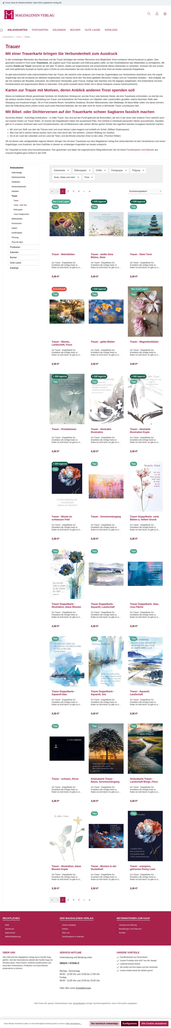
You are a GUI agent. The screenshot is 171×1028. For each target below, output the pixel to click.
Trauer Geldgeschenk (21, 214)
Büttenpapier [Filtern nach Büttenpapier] (82, 170)
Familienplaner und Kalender (140, 150)
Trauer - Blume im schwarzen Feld (62, 518)
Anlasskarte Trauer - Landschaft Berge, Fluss (144, 780)
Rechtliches (11, 918)
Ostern (14, 228)
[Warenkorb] (165, 13)
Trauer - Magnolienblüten (144, 341)
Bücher (13, 257)
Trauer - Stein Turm (141, 254)
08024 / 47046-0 (69, 963)
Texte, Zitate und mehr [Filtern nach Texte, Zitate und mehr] (66, 177)
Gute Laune (15, 263)
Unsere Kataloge (69, 925)
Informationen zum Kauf (133, 918)
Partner (65, 929)
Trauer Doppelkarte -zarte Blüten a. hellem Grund (144, 518)
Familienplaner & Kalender (73, 937)
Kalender (14, 252)
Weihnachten (17, 219)
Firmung (15, 237)
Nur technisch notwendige (104, 1023)
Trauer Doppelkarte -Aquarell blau (63, 693)
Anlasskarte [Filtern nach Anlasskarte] (61, 170)
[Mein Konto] (157, 13)
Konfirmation (17, 233)
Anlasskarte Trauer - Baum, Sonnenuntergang (105, 780)
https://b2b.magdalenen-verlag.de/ (47, 3)
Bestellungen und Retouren (130, 929)
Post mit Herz (17, 242)
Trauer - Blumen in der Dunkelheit (103, 868)
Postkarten (15, 247)
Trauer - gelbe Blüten (103, 341)
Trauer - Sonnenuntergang (106, 516)
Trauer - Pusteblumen (64, 429)
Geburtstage (17, 172)
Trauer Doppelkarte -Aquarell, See (102, 693)
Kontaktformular (83, 988)
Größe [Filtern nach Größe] (101, 170)
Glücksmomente (18, 177)
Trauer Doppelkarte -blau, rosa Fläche (144, 605)
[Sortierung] (145, 191)
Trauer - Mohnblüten (63, 254)
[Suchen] (149, 13)
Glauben (15, 191)
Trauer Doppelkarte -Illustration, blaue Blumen (66, 605)
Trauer (14, 196)
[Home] (2, 30)
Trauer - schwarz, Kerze (65, 779)
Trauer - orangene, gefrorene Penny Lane (142, 868)
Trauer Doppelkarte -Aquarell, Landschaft (103, 605)
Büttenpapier (18, 210)
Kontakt (122, 933)
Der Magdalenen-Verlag (77, 918)
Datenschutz (10, 933)
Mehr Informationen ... (73, 1024)
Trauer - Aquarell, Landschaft (140, 693)
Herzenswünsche (19, 187)
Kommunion (17, 223)
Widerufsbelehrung (13, 937)
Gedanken (16, 182)
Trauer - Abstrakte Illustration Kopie (140, 430)
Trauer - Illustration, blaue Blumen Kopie (66, 868)
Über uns (66, 933)
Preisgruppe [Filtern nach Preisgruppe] (119, 170)
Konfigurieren (130, 1023)
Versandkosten (79, 1003)
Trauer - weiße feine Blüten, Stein (102, 256)
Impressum (9, 929)
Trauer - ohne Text (20, 205)
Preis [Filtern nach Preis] (88, 177)
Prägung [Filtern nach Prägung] (138, 170)
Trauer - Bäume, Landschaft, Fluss (62, 343)
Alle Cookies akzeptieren (154, 1023)
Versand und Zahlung (128, 925)
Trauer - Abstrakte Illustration (101, 430)
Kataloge (14, 268)
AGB (7, 925)
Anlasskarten (17, 168)
